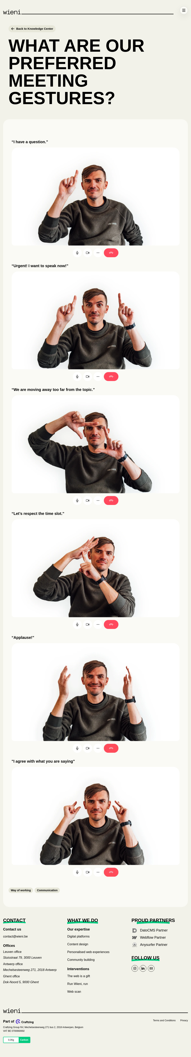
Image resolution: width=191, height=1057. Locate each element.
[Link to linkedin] (143, 968)
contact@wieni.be (15, 936)
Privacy (184, 1020)
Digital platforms (78, 936)
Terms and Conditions (164, 1020)
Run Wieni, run (77, 983)
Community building (81, 959)
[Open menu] (184, 10)
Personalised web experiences (88, 952)
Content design (77, 944)
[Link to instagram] (135, 968)
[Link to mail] (151, 968)
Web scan (74, 991)
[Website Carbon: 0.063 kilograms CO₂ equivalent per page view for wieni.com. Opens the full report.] (16, 1040)
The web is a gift (78, 976)
